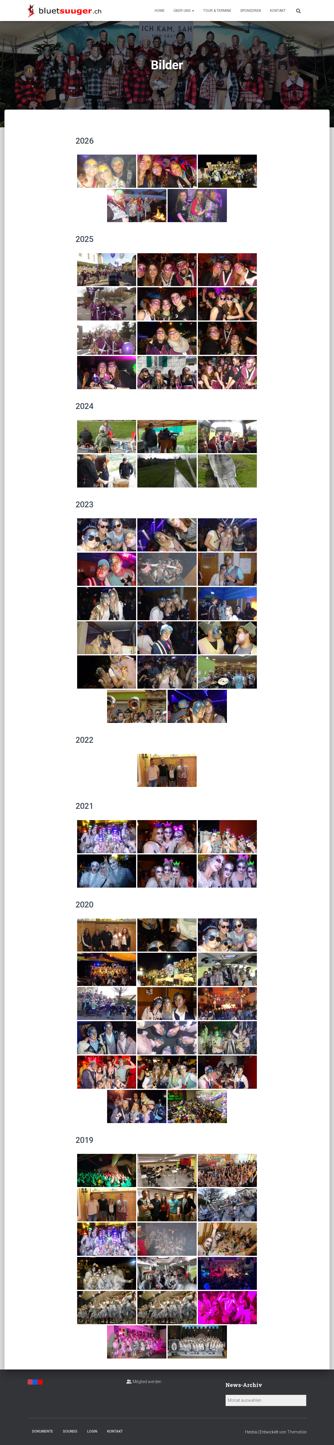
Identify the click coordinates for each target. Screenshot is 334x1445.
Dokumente (42, 1431)
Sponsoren (250, 11)
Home (160, 11)
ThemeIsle (296, 1432)
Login (92, 1431)
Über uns (184, 11)
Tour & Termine (217, 11)
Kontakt (278, 11)
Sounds (70, 1431)
